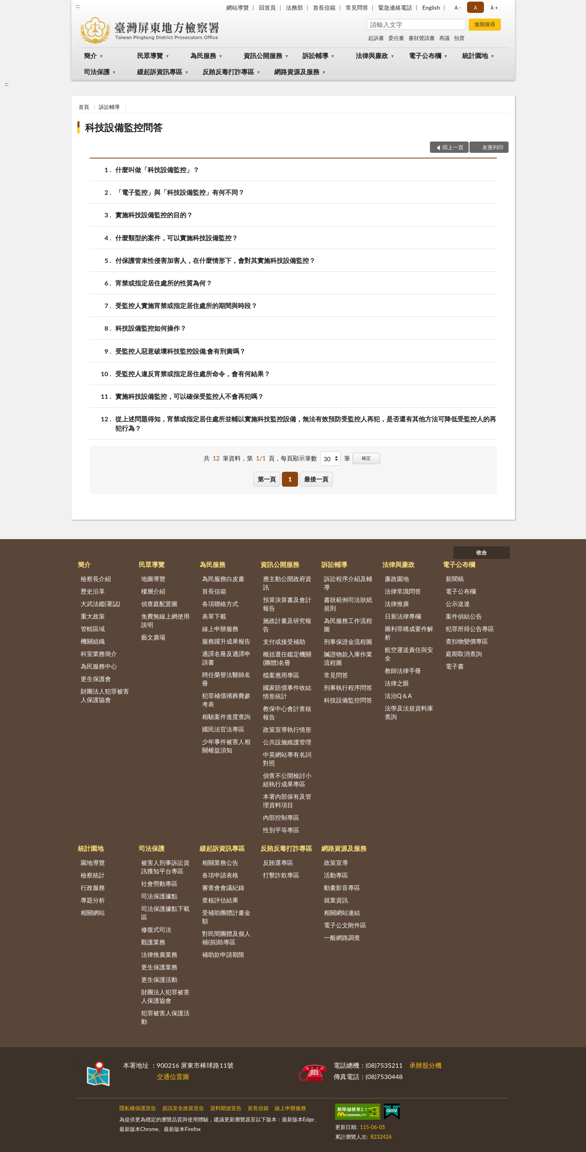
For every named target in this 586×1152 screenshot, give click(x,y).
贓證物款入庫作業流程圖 (348, 658)
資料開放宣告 (226, 1108)
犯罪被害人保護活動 (165, 1017)
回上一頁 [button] (452, 147)
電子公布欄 (425, 55)
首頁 (84, 107)
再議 (444, 38)
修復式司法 (156, 929)
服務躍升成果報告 (226, 641)
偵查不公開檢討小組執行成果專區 (287, 779)
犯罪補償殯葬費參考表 (226, 700)
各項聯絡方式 (220, 603)
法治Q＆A (398, 695)
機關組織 (93, 641)
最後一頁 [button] (316, 479)
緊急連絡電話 (395, 7)
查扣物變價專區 (467, 641)
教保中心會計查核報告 (287, 713)
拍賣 (459, 38)
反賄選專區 (278, 862)
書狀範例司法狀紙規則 (348, 604)
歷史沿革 (93, 591)
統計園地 (475, 55)
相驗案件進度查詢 (226, 716)
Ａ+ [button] (493, 7)
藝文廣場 (153, 637)
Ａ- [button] (457, 7)
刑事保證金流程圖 (348, 641)
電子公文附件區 (345, 925)
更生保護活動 (159, 979)
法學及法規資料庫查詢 (409, 712)
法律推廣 (397, 603)
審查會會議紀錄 (223, 887)
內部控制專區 (281, 817)
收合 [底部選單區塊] (481, 552)
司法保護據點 (159, 896)
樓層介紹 (153, 591)
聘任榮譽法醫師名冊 (226, 679)
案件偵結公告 (464, 616)
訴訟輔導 (315, 55)
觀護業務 (153, 942)
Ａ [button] (475, 7)
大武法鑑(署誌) (100, 603)
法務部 (294, 7)
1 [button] (290, 479)
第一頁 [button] (267, 479)
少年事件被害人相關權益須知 (226, 746)
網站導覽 (237, 7)
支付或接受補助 (284, 641)
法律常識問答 (403, 591)
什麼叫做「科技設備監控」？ (157, 169)
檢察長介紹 (96, 578)
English (431, 7)
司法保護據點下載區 (165, 913)
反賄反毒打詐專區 (228, 71)
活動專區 (336, 875)
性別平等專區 (281, 829)
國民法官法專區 (223, 729)
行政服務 (93, 887)
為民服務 (203, 55)
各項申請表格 (220, 875)
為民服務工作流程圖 (348, 625)
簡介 (90, 55)
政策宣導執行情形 (287, 729)
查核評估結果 (220, 900)
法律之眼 (397, 683)
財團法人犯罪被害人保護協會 (105, 695)
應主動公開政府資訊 (287, 583)
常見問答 (357, 7)
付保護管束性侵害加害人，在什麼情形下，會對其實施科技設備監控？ (215, 260)
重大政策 (93, 616)
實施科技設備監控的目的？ (154, 214)
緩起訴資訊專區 (159, 71)
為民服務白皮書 (223, 578)
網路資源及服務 (296, 71)
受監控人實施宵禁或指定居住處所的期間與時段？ (186, 305)
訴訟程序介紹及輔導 (348, 583)
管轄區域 (93, 628)
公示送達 (458, 603)
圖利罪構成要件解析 (409, 633)
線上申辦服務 (220, 628)
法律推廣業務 (159, 954)
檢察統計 (93, 875)
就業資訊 (336, 900)
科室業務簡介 (99, 653)
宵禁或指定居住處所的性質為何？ (163, 282)
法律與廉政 (372, 55)
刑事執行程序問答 (348, 687)
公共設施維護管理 (287, 742)
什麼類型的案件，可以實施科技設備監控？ (176, 237)
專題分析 (93, 900)
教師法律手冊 (403, 670)
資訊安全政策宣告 (183, 1108)
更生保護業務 (159, 967)
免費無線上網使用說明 (165, 620)
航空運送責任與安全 (409, 654)
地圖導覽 (153, 578)
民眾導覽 (150, 55)
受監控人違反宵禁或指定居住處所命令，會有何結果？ (192, 373)
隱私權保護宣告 (137, 1108)
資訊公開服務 (263, 55)
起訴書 (376, 38)
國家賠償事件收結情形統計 (287, 692)
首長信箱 (324, 7)
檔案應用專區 (281, 675)
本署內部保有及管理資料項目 (287, 800)
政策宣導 (336, 862)
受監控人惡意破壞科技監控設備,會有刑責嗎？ (180, 351)
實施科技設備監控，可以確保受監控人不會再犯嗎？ (189, 396)
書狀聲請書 (422, 38)
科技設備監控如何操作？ (150, 328)
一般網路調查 (342, 937)
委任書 (396, 38)
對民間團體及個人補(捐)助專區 (226, 938)
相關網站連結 (342, 912)
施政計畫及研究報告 (287, 625)
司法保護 (97, 71)
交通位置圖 (173, 1076)
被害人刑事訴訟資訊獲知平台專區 (165, 867)
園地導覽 (93, 862)
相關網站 (93, 912)
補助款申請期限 (223, 954)
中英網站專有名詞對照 (287, 759)
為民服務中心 (99, 666)
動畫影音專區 (342, 887)
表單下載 (214, 616)
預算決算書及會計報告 (287, 604)
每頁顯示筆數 (299, 458)
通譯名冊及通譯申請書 (226, 658)
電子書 (455, 666)
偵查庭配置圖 (159, 603)
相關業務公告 (220, 862)
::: (78, 6)
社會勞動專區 (159, 883)
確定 (366, 457)
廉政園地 (397, 578)
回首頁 (267, 7)
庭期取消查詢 (464, 653)
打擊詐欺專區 (281, 875)
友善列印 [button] (492, 147)
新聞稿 (455, 578)
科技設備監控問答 (124, 127)
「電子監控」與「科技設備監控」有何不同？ (179, 192)
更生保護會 (96, 678)
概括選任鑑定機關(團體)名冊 (287, 658)
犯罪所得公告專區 (470, 628)
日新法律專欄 (403, 616)
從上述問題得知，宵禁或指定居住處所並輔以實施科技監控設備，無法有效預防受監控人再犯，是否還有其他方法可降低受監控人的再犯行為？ (305, 423)
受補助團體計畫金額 (226, 917)
